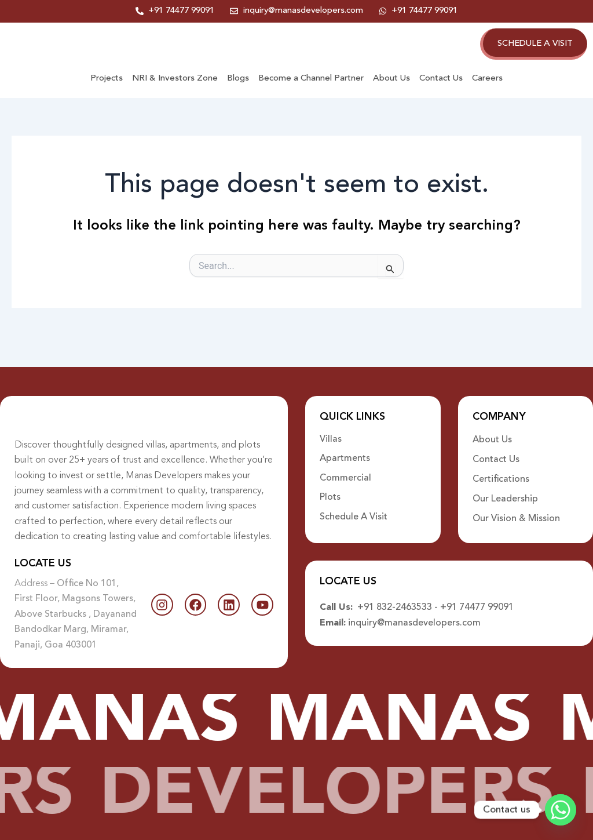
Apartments (345, 449)
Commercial (345, 469)
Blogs (238, 90)
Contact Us (441, 90)
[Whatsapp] (560, 810)
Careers (487, 90)
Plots (330, 488)
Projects (106, 90)
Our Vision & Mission (516, 508)
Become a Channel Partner (311, 90)
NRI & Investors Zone (175, 90)
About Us (391, 90)
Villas (331, 429)
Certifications (501, 469)
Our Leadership (505, 488)
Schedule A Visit (353, 508)
